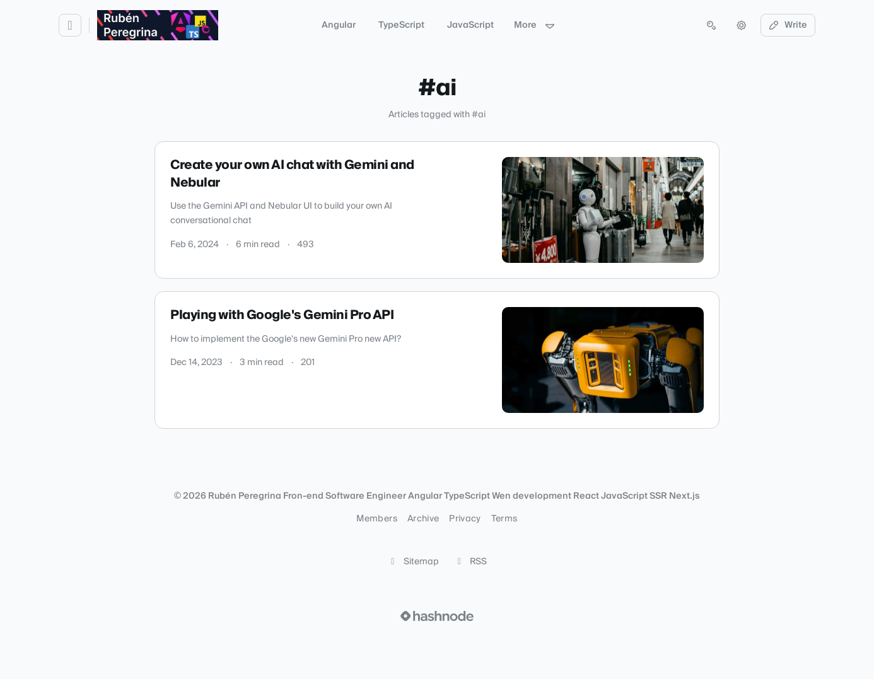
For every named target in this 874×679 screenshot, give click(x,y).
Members (376, 518)
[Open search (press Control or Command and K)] (711, 25)
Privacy (465, 518)
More (535, 25)
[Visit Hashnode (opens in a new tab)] (437, 616)
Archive (423, 518)
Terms (504, 518)
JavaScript (470, 25)
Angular (339, 25)
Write (788, 25)
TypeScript (401, 25)
